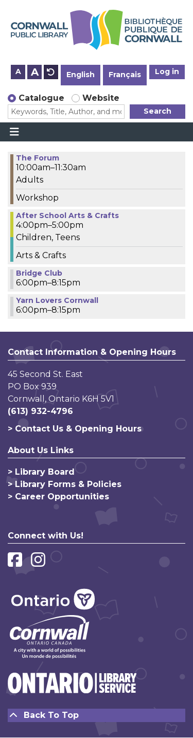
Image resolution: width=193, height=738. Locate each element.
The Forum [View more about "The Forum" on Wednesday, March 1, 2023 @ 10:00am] (37, 157)
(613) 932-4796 (40, 411)
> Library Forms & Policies (64, 484)
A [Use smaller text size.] (18, 71)
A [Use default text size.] (51, 72)
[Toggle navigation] (14, 132)
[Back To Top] (96, 715)
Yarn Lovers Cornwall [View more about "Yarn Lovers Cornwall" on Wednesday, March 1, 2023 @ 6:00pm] (57, 300)
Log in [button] (167, 71)
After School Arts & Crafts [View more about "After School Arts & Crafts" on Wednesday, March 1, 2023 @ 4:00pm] (67, 215)
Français (125, 74)
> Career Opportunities (58, 496)
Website (100, 98)
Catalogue (41, 98)
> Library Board (41, 472)
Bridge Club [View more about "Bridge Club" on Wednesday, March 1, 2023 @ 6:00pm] (39, 273)
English (80, 74)
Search (157, 111)
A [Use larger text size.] (35, 72)
